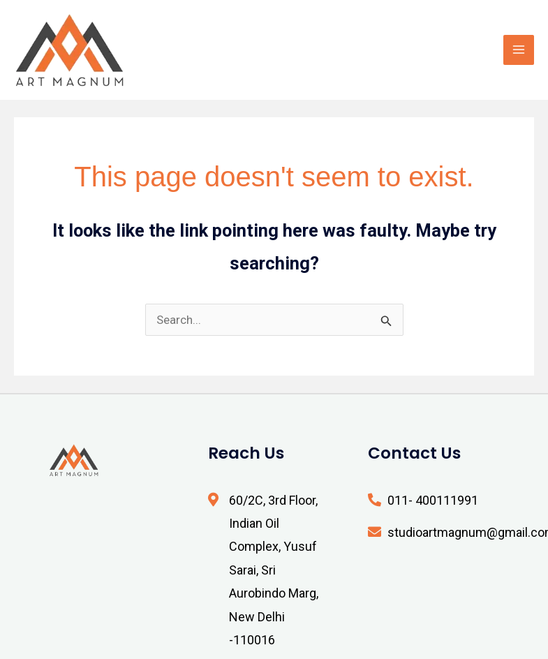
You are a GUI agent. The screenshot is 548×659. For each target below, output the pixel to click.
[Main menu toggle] (518, 50)
